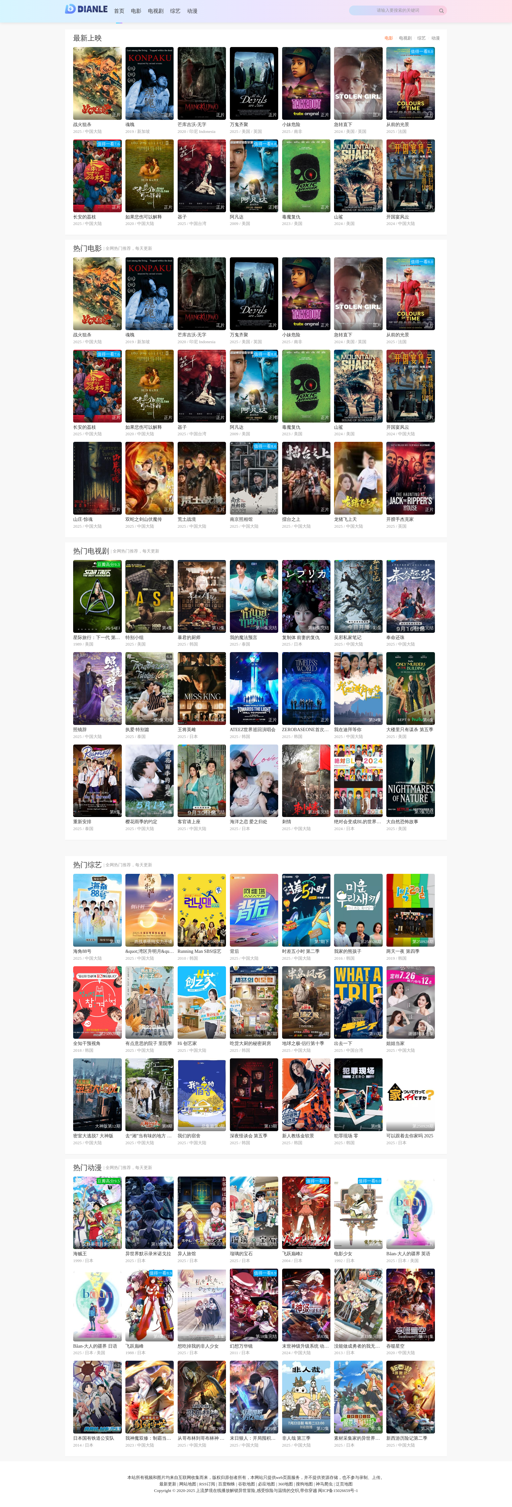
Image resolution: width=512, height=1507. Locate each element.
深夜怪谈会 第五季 (249, 1135)
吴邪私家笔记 (347, 637)
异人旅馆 (187, 1253)
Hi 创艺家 (187, 1043)
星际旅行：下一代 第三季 (97, 637)
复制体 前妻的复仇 (301, 637)
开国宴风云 (397, 217)
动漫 (435, 38)
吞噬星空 (395, 1346)
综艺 (421, 38)
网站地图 (187, 1484)
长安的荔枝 (84, 217)
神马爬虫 (324, 1484)
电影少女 (343, 1253)
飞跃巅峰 (134, 1346)
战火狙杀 (82, 124)
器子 (182, 217)
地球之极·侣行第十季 (303, 1043)
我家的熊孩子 (347, 951)
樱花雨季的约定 (141, 821)
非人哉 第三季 (296, 1438)
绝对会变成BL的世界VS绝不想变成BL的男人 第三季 (358, 821)
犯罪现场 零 (346, 1135)
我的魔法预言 (243, 637)
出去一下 (343, 1043)
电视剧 (405, 38)
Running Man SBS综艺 (199, 951)
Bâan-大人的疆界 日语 (95, 1346)
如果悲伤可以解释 (143, 217)
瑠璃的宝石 (241, 1253)
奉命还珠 (395, 637)
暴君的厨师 (189, 637)
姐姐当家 (395, 1043)
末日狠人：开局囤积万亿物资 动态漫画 (254, 1438)
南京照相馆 (241, 519)
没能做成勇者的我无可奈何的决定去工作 (358, 1346)
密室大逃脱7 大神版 (93, 1135)
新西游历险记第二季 (406, 1438)
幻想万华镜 (241, 1346)
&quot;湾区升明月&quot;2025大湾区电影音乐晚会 (149, 951)
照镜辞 (80, 729)
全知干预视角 (87, 1043)
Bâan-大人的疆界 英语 (408, 1253)
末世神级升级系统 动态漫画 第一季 (306, 1346)
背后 (234, 951)
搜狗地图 (304, 1484)
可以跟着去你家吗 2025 (409, 1135)
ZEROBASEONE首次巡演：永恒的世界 (306, 729)
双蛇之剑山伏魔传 (143, 519)
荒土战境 (187, 519)
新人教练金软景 (298, 1135)
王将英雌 (187, 729)
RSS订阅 (207, 1484)
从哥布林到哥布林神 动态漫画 (202, 1438)
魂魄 (130, 124)
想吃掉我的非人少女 (198, 1346)
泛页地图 (344, 1484)
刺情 (286, 821)
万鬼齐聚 (239, 124)
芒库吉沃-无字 (192, 124)
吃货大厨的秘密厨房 (250, 1043)
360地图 (285, 1484)
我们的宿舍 (189, 1135)
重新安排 (82, 821)
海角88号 (82, 951)
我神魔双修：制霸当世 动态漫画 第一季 (149, 1438)
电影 (389, 38)
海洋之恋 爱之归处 (249, 821)
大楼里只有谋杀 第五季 (409, 729)
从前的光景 (397, 124)
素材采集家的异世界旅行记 (358, 1438)
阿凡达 (237, 217)
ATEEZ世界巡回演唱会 (253, 729)
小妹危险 (291, 124)
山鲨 (338, 217)
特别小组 (134, 637)
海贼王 (80, 1253)
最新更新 (167, 1484)
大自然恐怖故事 (402, 821)
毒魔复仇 (291, 217)
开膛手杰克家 (400, 519)
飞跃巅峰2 (292, 1253)
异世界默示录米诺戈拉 (148, 1253)
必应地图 (266, 1484)
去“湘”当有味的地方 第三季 (149, 1135)
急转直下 (343, 124)
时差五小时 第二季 (301, 951)
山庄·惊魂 (83, 519)
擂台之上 (291, 519)
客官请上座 (189, 821)
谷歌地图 (246, 1484)
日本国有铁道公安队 (93, 1438)
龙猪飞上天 (345, 519)
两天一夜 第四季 (403, 951)
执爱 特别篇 (137, 729)
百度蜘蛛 (226, 1484)
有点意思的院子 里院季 (148, 1043)
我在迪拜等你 (347, 729)
